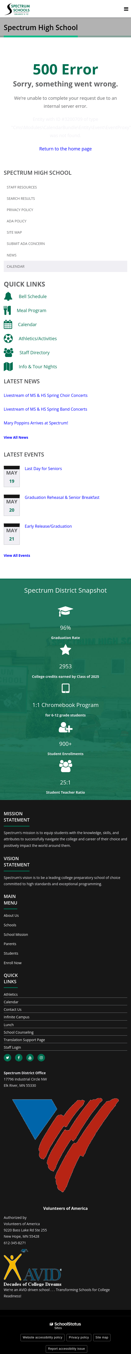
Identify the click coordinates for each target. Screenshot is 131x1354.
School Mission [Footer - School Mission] (16, 934)
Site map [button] (102, 1337)
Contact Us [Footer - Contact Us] (13, 1009)
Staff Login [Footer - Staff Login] (12, 1047)
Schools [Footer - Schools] (10, 925)
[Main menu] (126, 9)
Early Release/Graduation (48, 526)
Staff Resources (22, 187)
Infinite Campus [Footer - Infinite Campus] (17, 1017)
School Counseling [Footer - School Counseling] (19, 1032)
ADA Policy (16, 221)
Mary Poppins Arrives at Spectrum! (36, 423)
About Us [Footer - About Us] (11, 915)
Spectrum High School (38, 172)
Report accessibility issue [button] (66, 1348)
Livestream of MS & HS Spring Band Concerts (45, 409)
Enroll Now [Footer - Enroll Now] (13, 962)
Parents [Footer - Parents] (10, 943)
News (11, 255)
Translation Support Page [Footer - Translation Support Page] (24, 1039)
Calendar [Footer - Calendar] (11, 1002)
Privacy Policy (20, 209)
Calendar (15, 266)
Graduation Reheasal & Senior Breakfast (62, 497)
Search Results (21, 198)
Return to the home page (65, 149)
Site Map (14, 232)
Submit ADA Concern (26, 243)
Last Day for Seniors (43, 468)
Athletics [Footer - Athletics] (11, 994)
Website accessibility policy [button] (42, 1337)
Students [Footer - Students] (11, 953)
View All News (16, 437)
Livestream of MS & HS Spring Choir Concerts (46, 395)
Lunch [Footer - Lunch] (9, 1024)
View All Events (17, 555)
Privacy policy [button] (79, 1337)
